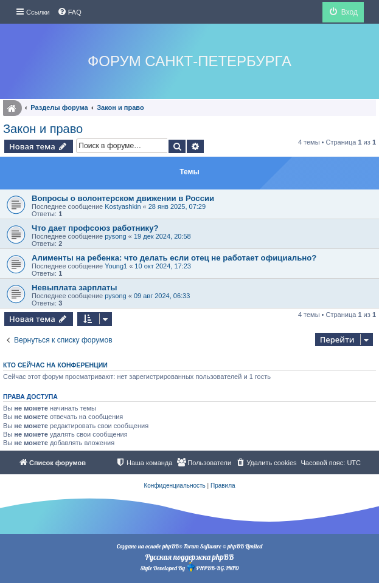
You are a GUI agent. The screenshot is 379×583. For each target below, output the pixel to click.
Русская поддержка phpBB (189, 557)
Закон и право (43, 128)
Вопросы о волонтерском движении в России (123, 198)
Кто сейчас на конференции (55, 365)
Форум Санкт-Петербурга (189, 61)
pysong (115, 236)
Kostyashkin (123, 206)
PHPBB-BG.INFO (212, 567)
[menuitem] (69, 12)
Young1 (116, 266)
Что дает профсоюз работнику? (95, 228)
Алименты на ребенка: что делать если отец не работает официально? (174, 257)
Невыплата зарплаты (74, 287)
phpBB (170, 546)
